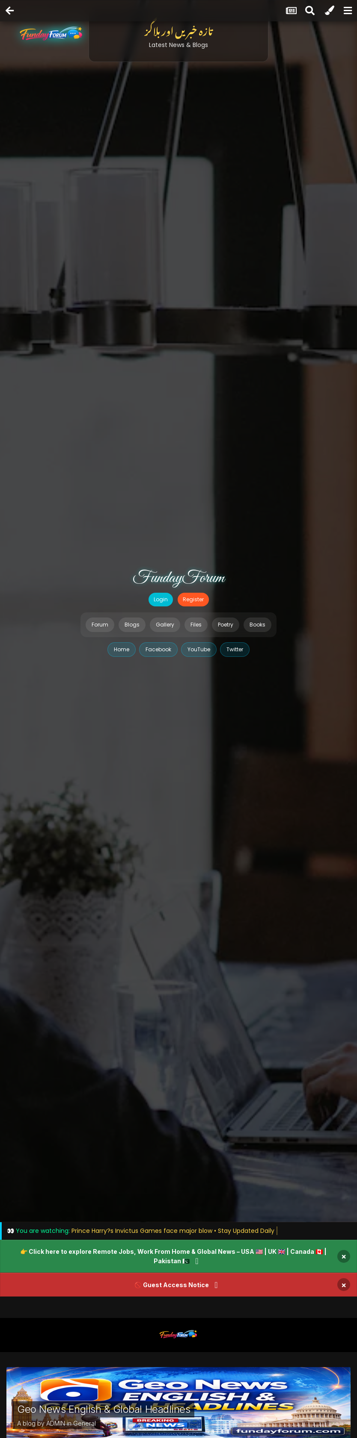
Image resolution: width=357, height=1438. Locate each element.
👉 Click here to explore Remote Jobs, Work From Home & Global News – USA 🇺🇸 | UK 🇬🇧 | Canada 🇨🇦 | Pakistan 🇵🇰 (173, 1256)
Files (196, 624)
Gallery (165, 624)
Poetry (225, 624)
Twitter (234, 649)
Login (161, 599)
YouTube (198, 649)
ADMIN (55, 1423)
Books (257, 624)
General (84, 1423)
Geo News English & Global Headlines (103, 1409)
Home (121, 649)
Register (193, 599)
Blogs (132, 624)
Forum (100, 624)
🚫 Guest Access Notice (171, 1284)
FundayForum (178, 578)
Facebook (158, 649)
